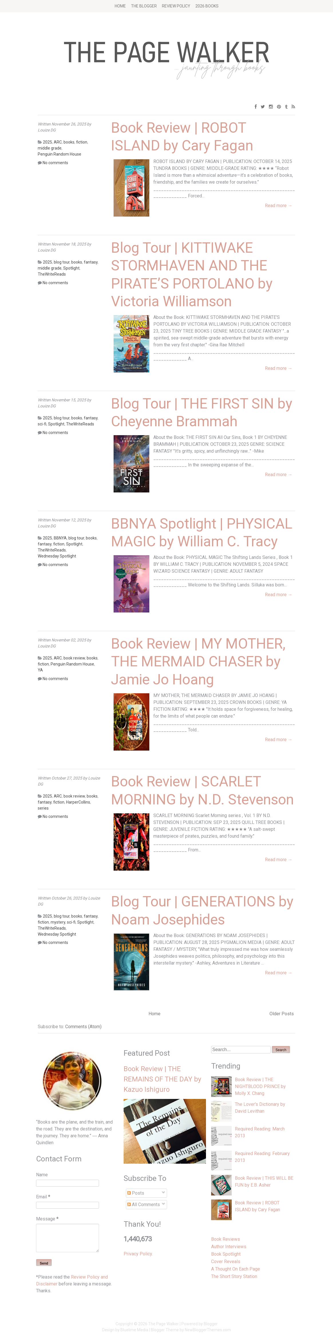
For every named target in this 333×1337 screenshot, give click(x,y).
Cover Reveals (225, 1261)
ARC (58, 142)
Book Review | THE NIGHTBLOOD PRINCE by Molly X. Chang (260, 1086)
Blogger (211, 1324)
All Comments (143, 1204)
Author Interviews (228, 1246)
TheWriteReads (52, 274)
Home (120, 6)
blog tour (62, 262)
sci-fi (42, 424)
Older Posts (281, 1013)
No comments (55, 162)
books (69, 142)
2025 (47, 142)
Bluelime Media (134, 1330)
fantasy (91, 262)
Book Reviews (225, 1239)
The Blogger (144, 6)
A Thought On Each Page (235, 1269)
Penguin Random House (59, 154)
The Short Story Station (234, 1276)
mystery (58, 922)
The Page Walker (163, 1324)
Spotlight (71, 268)
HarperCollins (78, 802)
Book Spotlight (226, 1254)
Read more (278, 205)
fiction (81, 142)
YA (40, 670)
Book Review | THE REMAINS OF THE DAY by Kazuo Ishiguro (162, 1079)
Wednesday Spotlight (57, 556)
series (43, 808)
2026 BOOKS (207, 6)
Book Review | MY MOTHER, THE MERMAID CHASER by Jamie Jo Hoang (198, 661)
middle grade (50, 148)
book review (74, 658)
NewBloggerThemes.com (208, 1330)
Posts (135, 1193)
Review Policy (176, 6)
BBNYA (60, 538)
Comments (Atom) (83, 1026)
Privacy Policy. (138, 1253)
